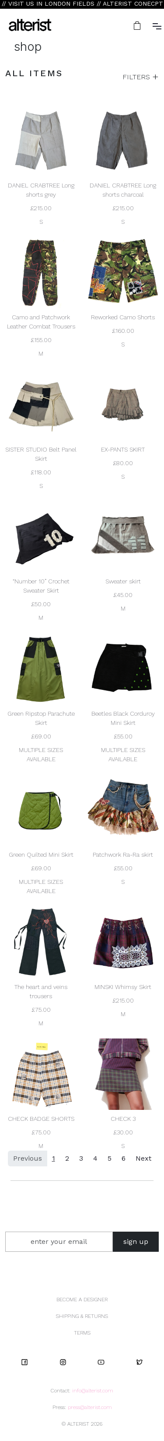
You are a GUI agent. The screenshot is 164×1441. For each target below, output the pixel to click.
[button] (138, 25)
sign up (135, 1241)
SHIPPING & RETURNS (82, 1316)
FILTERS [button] (137, 77)
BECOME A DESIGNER (82, 1299)
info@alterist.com (92, 1391)
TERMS (82, 1333)
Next (143, 1158)
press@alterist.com (90, 1407)
